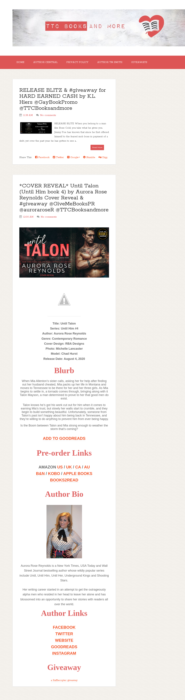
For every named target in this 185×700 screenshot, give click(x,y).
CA (78, 467)
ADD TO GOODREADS (64, 438)
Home (20, 62)
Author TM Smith (109, 62)
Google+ (73, 157)
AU (87, 467)
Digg (102, 157)
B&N (40, 473)
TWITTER (64, 634)
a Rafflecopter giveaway (64, 680)
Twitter (58, 157)
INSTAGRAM (64, 653)
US (60, 467)
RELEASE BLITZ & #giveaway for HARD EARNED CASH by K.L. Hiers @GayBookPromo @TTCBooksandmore (62, 99)
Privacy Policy (77, 62)
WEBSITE (64, 640)
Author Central (45, 62)
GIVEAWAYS (139, 62)
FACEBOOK (64, 627)
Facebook (42, 157)
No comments (48, 115)
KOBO (54, 473)
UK (69, 467)
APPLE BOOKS (77, 473)
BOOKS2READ (64, 480)
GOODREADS (64, 647)
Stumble (89, 157)
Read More (97, 147)
